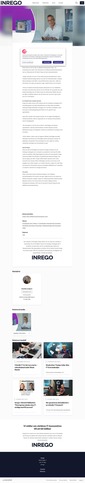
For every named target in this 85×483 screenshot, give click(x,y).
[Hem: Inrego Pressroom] (11, 3)
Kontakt (61, 3)
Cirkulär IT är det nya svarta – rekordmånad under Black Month (26, 367)
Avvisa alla (47, 62)
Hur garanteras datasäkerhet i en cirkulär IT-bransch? (57, 404)
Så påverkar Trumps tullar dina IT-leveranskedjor (57, 366)
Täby (23, 235)
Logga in (81, 480)
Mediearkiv (45, 3)
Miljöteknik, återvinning (28, 225)
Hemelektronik (50, 223)
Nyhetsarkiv (35, 3)
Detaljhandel (42, 223)
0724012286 (26, 299)
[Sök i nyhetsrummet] (76, 3)
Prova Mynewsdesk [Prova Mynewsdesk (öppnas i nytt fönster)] (51, 480)
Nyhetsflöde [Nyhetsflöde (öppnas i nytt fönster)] (73, 480)
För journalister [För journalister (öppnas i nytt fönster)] (63, 480)
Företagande (25, 223)
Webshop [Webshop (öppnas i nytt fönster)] (42, 471)
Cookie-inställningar (27, 62)
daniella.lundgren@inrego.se (27, 297)
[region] (43, 57)
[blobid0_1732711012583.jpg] (21, 322)
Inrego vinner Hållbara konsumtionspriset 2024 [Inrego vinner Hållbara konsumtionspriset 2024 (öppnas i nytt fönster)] (35, 216)
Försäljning (58, 223)
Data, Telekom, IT (34, 223)
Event (53, 3)
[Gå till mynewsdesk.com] (7, 480)
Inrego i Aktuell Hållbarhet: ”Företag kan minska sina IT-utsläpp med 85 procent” (25, 405)
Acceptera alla (58, 62)
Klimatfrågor (38, 225)
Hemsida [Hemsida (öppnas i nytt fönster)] (42, 469)
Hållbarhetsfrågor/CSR (48, 225)
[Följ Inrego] (82, 2)
